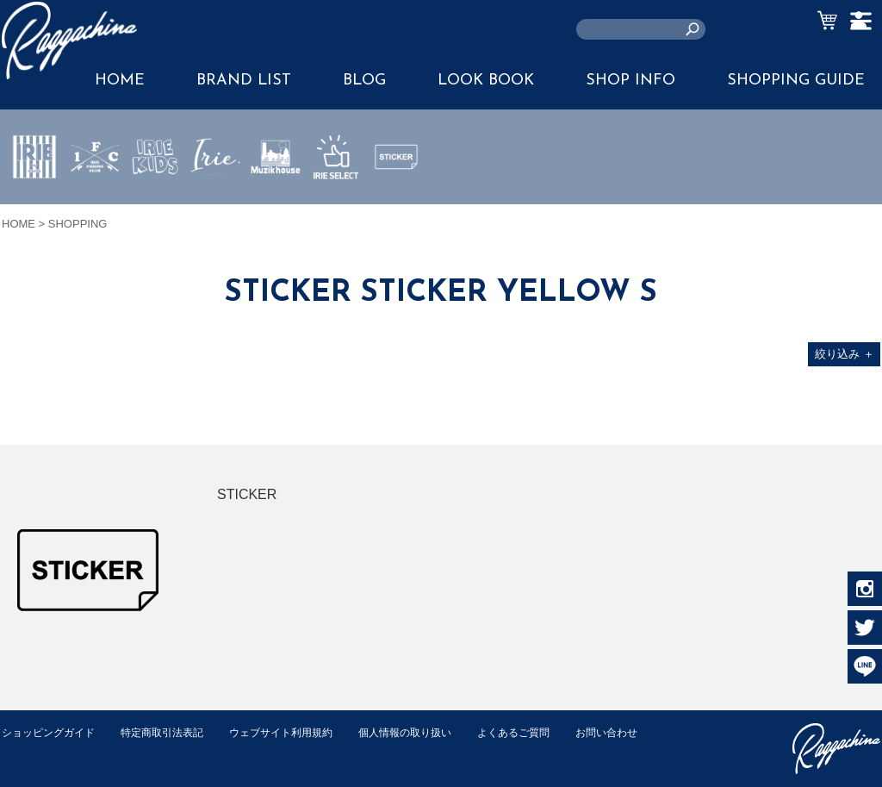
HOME (18, 223)
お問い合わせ (35, 750)
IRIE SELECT (336, 208)
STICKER (396, 197)
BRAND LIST (243, 80)
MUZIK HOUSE (276, 208)
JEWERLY (215, 197)
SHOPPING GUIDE (796, 80)
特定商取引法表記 (173, 732)
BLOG (364, 80)
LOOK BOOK (486, 80)
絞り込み (844, 353)
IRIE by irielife (34, 208)
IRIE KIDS (155, 208)
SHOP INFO (630, 80)
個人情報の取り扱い (432, 732)
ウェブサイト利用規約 (300, 732)
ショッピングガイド (52, 732)
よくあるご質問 (547, 732)
